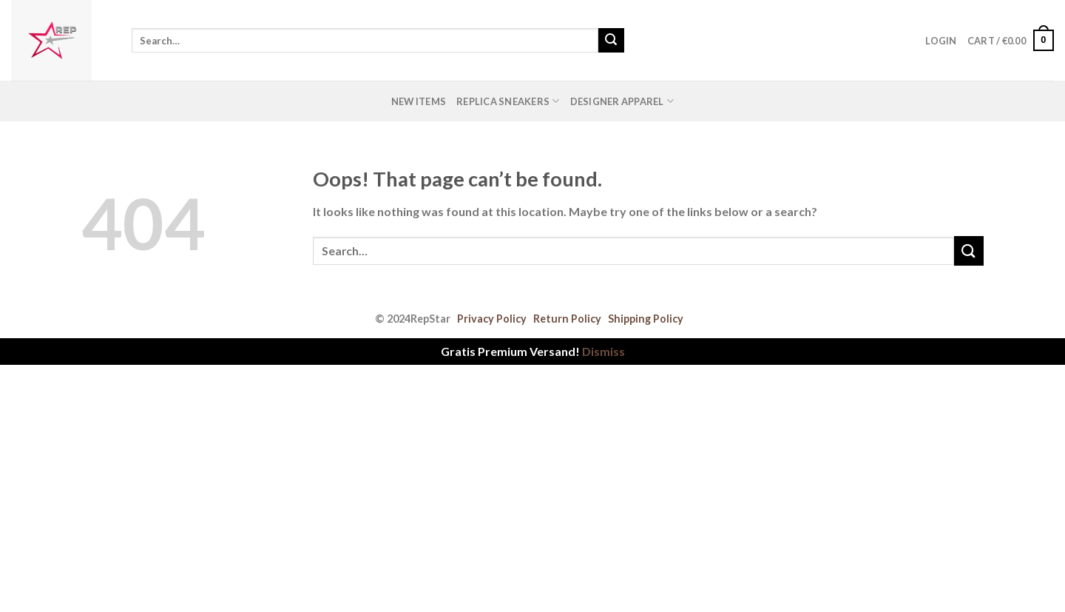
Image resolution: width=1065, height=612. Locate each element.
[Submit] (610, 40)
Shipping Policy (645, 318)
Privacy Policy (492, 318)
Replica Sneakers (508, 101)
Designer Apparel (622, 101)
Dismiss (603, 351)
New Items (418, 101)
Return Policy (567, 318)
